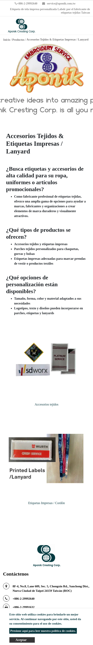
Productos (18, 39)
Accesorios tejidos (47, 404)
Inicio (6, 39)
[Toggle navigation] (84, 26)
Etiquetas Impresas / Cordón (46, 503)
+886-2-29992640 (26, 3)
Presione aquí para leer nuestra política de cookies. (43, 630)
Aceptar (21, 640)
